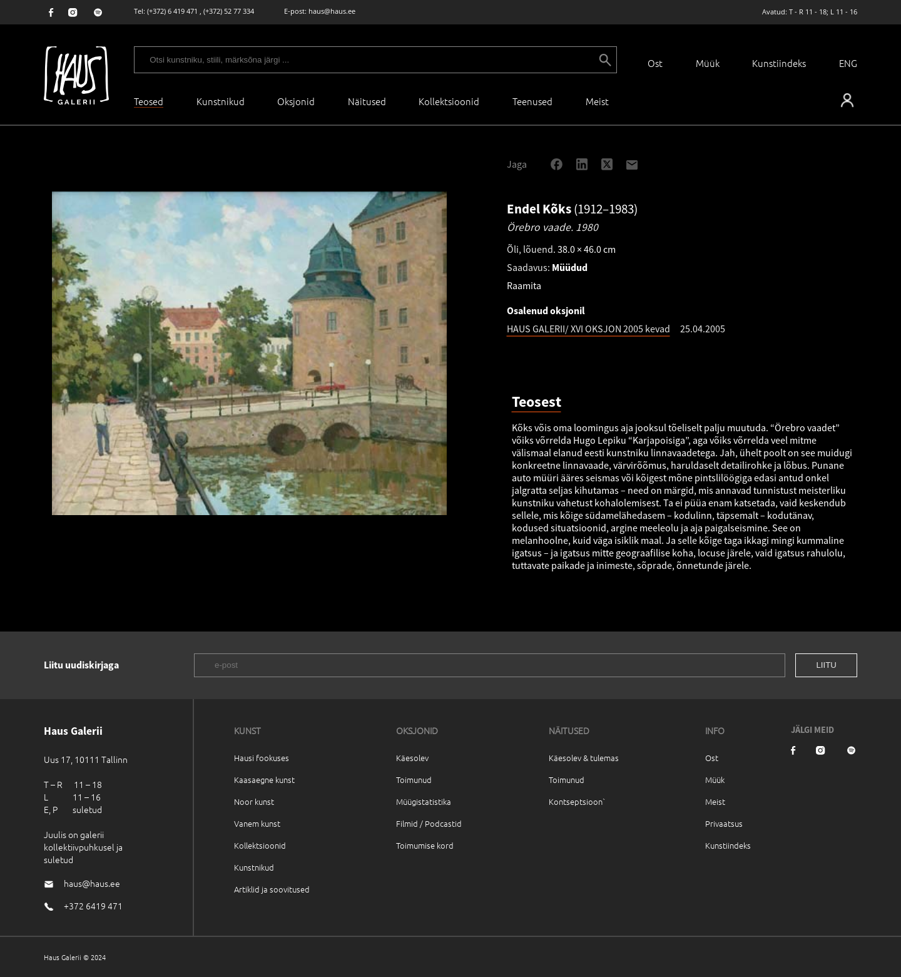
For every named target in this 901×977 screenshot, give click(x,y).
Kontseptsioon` (577, 801)
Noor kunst (254, 801)
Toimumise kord (425, 845)
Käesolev (412, 758)
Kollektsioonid (449, 101)
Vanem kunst (257, 823)
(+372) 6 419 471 (172, 11)
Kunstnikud (220, 101)
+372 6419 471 (93, 906)
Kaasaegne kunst (264, 779)
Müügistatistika (423, 801)
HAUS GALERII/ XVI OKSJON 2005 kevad (588, 328)
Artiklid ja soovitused (272, 889)
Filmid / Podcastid (429, 823)
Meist (715, 801)
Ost (655, 62)
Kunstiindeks (779, 62)
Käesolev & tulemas (584, 758)
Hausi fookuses (261, 758)
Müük (708, 62)
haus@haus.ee (331, 11)
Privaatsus (724, 823)
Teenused (532, 101)
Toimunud (414, 779)
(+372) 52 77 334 (228, 11)
